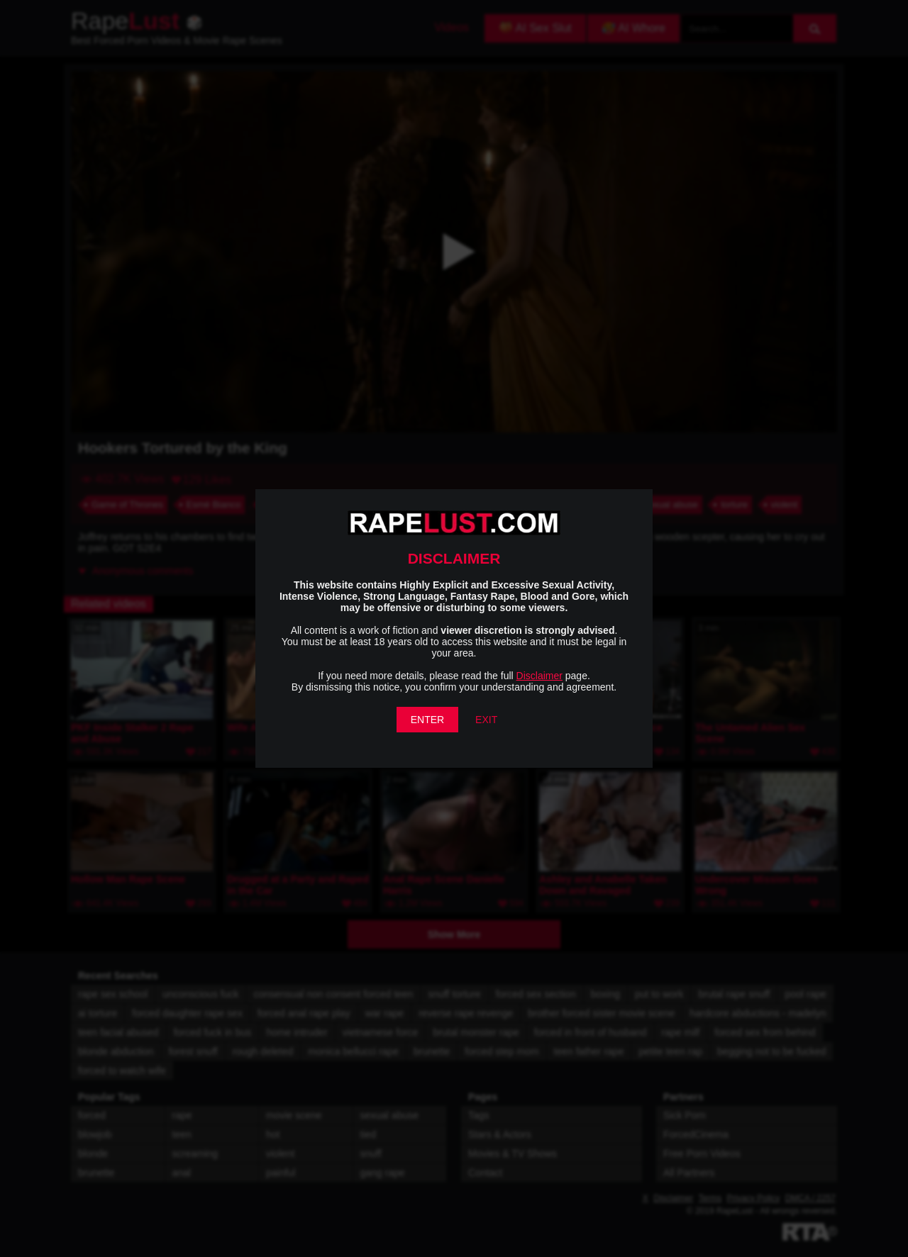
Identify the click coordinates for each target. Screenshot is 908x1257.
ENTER (427, 719)
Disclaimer (539, 675)
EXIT (486, 719)
